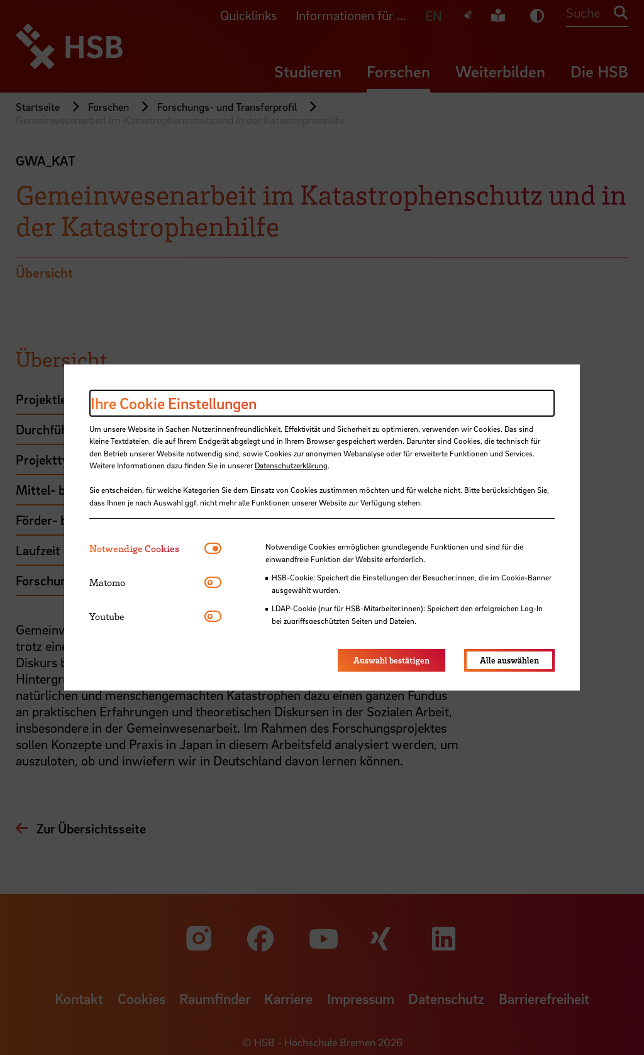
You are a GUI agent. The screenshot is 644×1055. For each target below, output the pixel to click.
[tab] (146, 548)
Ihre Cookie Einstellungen (174, 403)
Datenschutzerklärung (291, 465)
